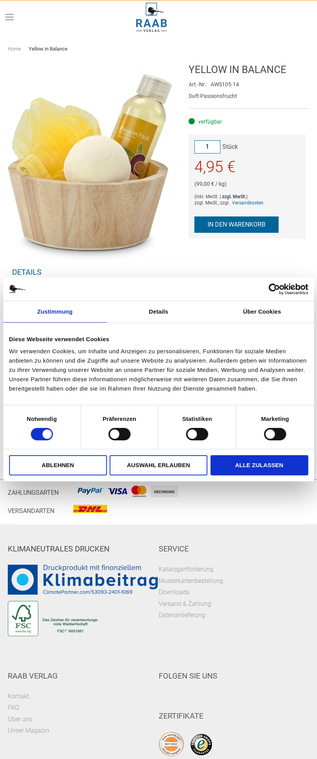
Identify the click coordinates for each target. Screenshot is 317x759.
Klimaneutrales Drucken (58, 548)
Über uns (20, 719)
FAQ (13, 707)
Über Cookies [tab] (262, 311)
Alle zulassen (259, 465)
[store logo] (151, 17)
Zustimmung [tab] (55, 311)
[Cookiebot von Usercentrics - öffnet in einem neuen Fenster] (274, 289)
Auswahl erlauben (158, 465)
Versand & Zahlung (185, 603)
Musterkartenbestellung (191, 581)
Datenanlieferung (182, 615)
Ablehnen (58, 465)
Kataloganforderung (186, 569)
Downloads (174, 592)
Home (14, 49)
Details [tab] (158, 311)
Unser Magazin (28, 730)
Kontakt (18, 696)
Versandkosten (247, 203)
